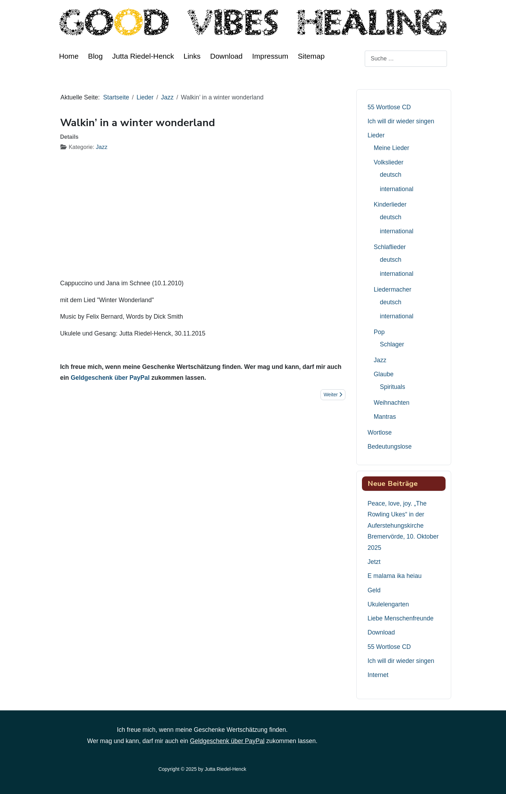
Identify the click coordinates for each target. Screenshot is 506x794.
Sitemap (311, 56)
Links (192, 56)
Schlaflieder (390, 246)
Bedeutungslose (390, 446)
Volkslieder (389, 162)
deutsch (390, 174)
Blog (95, 56)
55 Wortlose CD (389, 107)
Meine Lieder (391, 147)
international (396, 189)
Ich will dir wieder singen (401, 121)
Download (226, 56)
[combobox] (406, 58)
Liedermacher (392, 289)
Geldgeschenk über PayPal (110, 377)
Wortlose (380, 432)
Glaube (384, 374)
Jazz (102, 147)
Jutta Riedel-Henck (143, 56)
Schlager (392, 344)
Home (68, 56)
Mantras (385, 416)
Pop (379, 332)
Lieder (376, 135)
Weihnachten (392, 402)
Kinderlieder (390, 204)
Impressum (270, 56)
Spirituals (392, 386)
